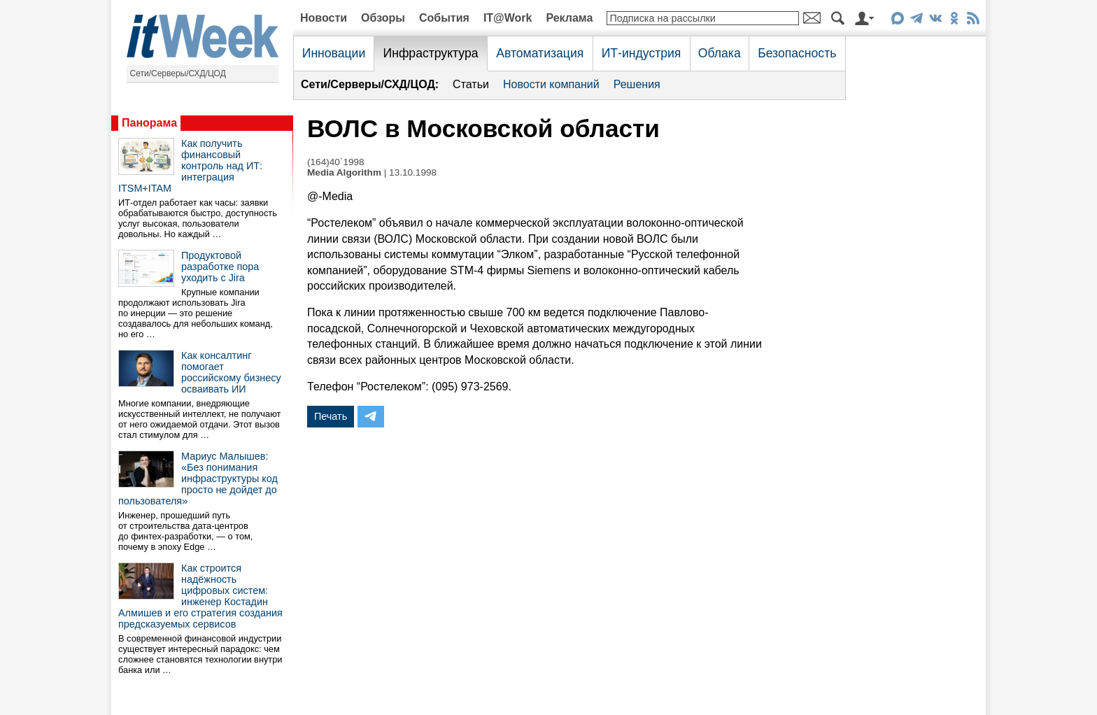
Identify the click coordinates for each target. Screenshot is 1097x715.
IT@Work (507, 18)
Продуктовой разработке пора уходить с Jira (220, 266)
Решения (637, 84)
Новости (323, 18)
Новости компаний (551, 84)
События (444, 18)
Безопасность (797, 53)
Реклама (569, 18)
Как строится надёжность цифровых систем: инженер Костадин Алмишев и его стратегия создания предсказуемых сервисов (200, 596)
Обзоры (383, 18)
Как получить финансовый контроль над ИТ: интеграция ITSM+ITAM (190, 166)
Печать (330, 416)
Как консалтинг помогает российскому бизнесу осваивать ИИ (231, 372)
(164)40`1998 (336, 162)
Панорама (149, 123)
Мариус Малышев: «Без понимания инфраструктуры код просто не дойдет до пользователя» (198, 479)
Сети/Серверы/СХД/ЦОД (178, 73)
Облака (719, 53)
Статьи (471, 84)
